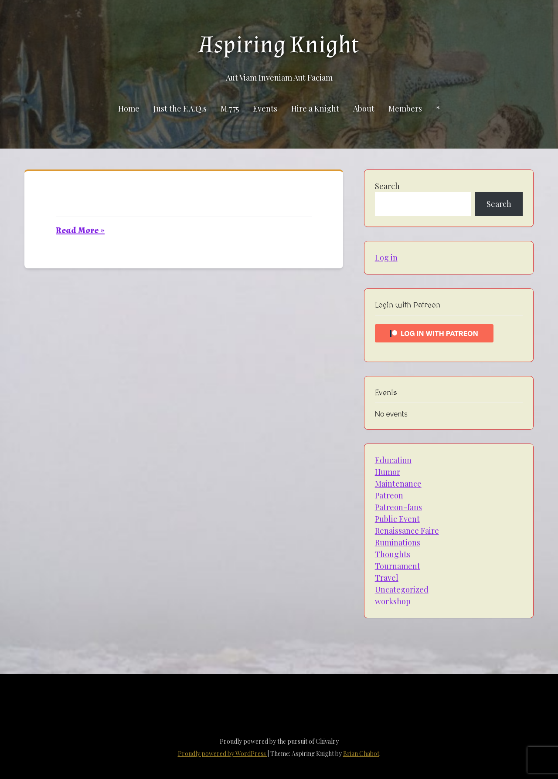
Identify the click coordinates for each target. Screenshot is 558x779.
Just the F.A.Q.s (180, 108)
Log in (386, 257)
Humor (387, 472)
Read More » (80, 230)
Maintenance (398, 483)
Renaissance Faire (407, 530)
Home (129, 108)
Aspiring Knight (279, 45)
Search (387, 186)
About (363, 108)
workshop (393, 601)
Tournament (397, 566)
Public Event (397, 519)
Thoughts (392, 554)
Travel (386, 577)
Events (265, 108)
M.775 (230, 108)
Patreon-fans (398, 507)
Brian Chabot (361, 753)
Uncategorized (402, 589)
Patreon (389, 495)
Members (405, 108)
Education (393, 460)
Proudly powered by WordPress (222, 753)
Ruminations (397, 542)
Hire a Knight (315, 108)
